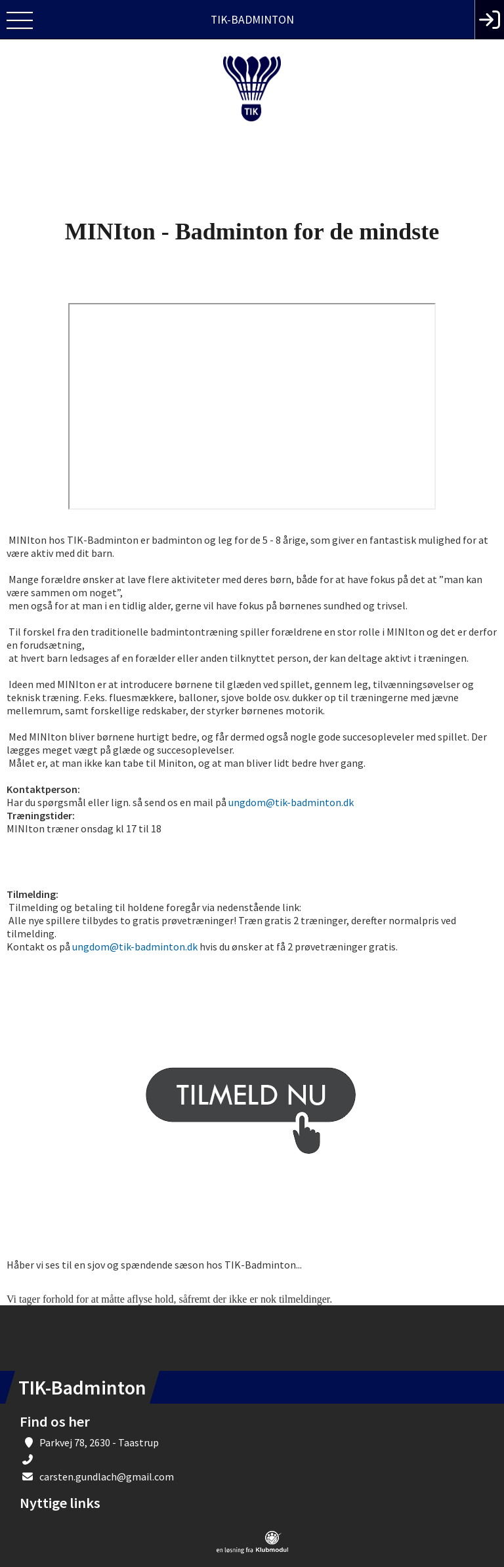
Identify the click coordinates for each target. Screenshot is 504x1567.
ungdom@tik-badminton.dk (291, 802)
